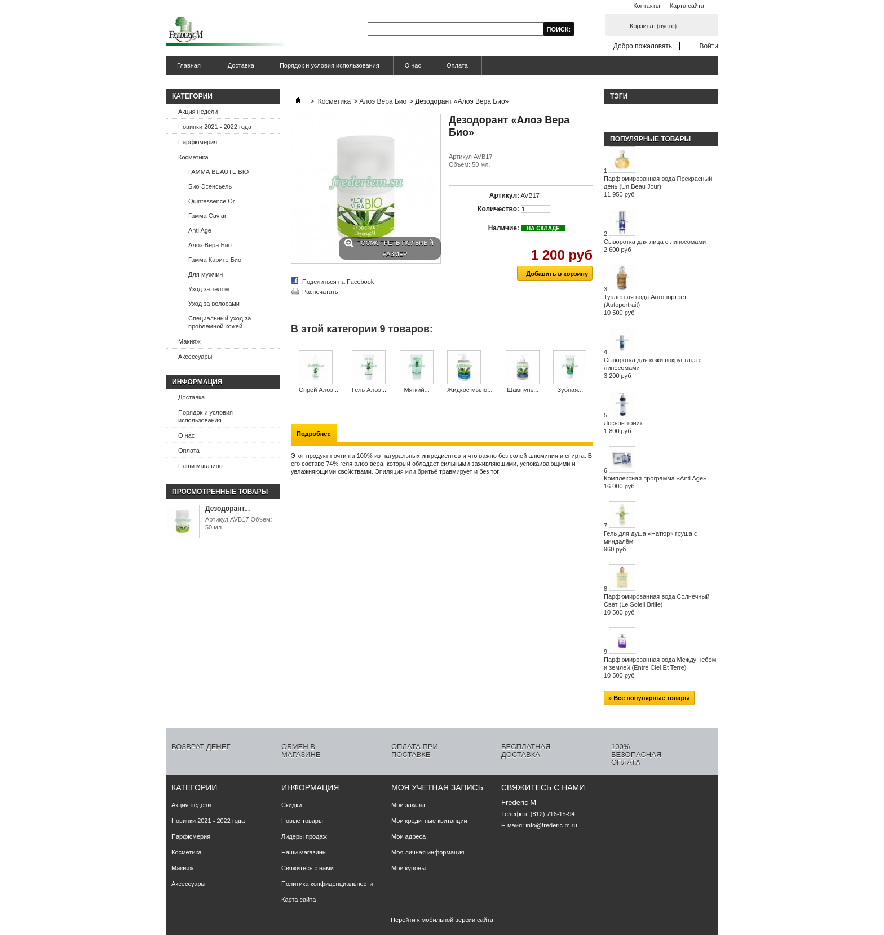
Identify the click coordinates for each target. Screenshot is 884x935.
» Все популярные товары (649, 697)
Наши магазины (201, 465)
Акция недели (198, 111)
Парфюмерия (197, 142)
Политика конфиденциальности (327, 883)
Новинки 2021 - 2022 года (214, 126)
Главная (187, 68)
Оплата (457, 65)
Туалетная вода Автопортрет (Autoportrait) (645, 304)
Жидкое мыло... (469, 389)
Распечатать (320, 291)
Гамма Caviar (207, 215)
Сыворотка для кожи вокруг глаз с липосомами (652, 368)
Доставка (241, 65)
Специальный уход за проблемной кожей (219, 322)
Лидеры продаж (304, 836)
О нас (413, 65)
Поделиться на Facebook (338, 281)
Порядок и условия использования (329, 65)
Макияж (189, 341)
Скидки (291, 805)
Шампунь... (522, 389)
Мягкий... (416, 389)
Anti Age (199, 230)
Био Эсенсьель (210, 186)
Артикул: (504, 195)
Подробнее (314, 433)
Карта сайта (687, 5)
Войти (708, 46)
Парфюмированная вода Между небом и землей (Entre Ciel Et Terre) (660, 667)
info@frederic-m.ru (551, 825)
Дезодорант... (227, 509)
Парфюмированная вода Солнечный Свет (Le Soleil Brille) (657, 604)
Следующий (588, 372)
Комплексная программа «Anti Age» (655, 482)
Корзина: (653, 26)
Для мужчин (205, 274)
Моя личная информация (428, 852)
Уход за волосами (214, 303)
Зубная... (570, 389)
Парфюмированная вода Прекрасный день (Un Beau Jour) (658, 186)
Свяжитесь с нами (307, 868)
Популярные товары (650, 139)
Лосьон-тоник (623, 427)
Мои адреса (408, 836)
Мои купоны (408, 868)
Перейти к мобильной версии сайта (442, 919)
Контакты (646, 5)
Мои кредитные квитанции (429, 820)
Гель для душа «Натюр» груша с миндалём (650, 541)
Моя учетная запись (437, 787)
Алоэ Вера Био (210, 245)
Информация (197, 382)
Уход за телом (208, 289)
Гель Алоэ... (369, 389)
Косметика (193, 157)
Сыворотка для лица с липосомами (655, 245)
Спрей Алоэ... (318, 389)
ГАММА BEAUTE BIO (218, 171)
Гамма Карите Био (214, 259)
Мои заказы (408, 805)
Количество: (498, 209)
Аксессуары (195, 356)
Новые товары (302, 820)
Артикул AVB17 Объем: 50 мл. (238, 523)
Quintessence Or (211, 201)
